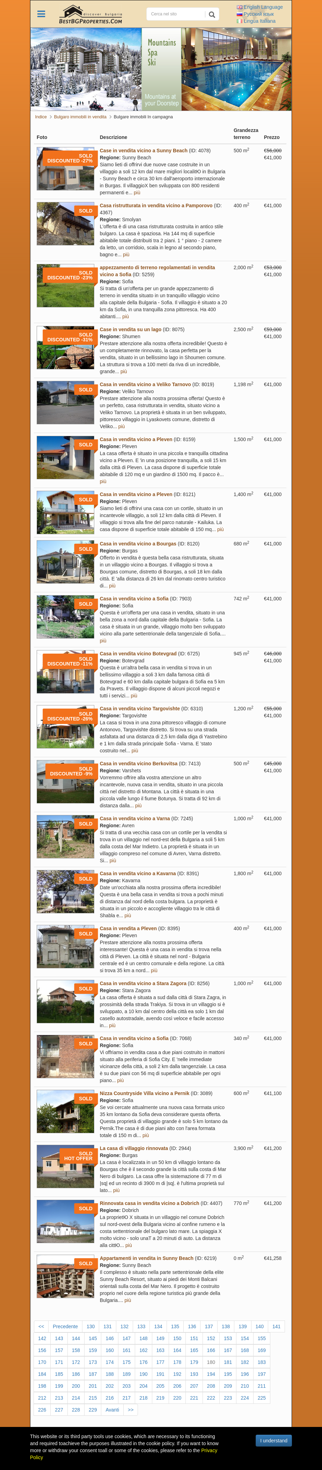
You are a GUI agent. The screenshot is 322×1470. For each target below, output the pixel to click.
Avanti (112, 1410)
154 (245, 1338)
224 (245, 1398)
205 (160, 1386)
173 (93, 1362)
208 (211, 1386)
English (260, 7)
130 (91, 1326)
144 (76, 1338)
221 (194, 1398)
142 (42, 1338)
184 (42, 1374)
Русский (255, 14)
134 (158, 1326)
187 (93, 1374)
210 (245, 1386)
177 (160, 1362)
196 (245, 1374)
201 (93, 1386)
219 (160, 1398)
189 (127, 1374)
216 (109, 1398)
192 (177, 1374)
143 (59, 1338)
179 (194, 1362)
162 (143, 1350)
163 (160, 1350)
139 (243, 1326)
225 (262, 1398)
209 (228, 1386)
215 (93, 1398)
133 (141, 1326)
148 (143, 1338)
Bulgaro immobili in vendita (80, 116)
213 (59, 1398)
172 (76, 1362)
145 (93, 1338)
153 (228, 1338)
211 (262, 1386)
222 (211, 1398)
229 (93, 1410)
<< (41, 1326)
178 (177, 1362)
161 (127, 1350)
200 (76, 1386)
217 (127, 1398)
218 (143, 1398)
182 (245, 1362)
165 (194, 1350)
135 (175, 1326)
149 (160, 1338)
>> (130, 1410)
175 (127, 1362)
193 (194, 1374)
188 (109, 1374)
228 (76, 1410)
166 (211, 1350)
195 (228, 1374)
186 (76, 1374)
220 (177, 1398)
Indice (41, 116)
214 (76, 1398)
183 (262, 1362)
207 (194, 1386)
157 (59, 1350)
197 (262, 1374)
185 (59, 1374)
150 (177, 1338)
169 (262, 1350)
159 (93, 1350)
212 (42, 1398)
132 (124, 1326)
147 (127, 1338)
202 (109, 1386)
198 (42, 1386)
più (137, 192)
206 (177, 1386)
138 (226, 1326)
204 (143, 1386)
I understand (273, 1440)
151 (194, 1338)
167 (228, 1350)
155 (262, 1338)
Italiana (256, 21)
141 (276, 1326)
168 (245, 1350)
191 (160, 1374)
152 (211, 1338)
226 (42, 1410)
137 (209, 1326)
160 (109, 1350)
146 (109, 1338)
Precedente (65, 1326)
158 (76, 1350)
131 (107, 1326)
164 (177, 1350)
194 (211, 1374)
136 (192, 1326)
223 (228, 1398)
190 (143, 1374)
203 (127, 1386)
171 (59, 1362)
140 (260, 1326)
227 (59, 1410)
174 (109, 1362)
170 (42, 1362)
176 (143, 1362)
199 (59, 1386)
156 (42, 1350)
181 (228, 1362)
